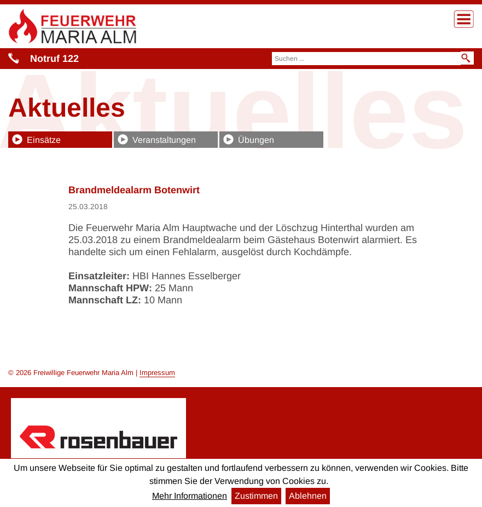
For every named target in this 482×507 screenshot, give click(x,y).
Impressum (157, 372)
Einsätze (44, 140)
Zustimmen (256, 495)
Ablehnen (308, 495)
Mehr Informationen (189, 495)
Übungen (256, 140)
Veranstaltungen (164, 140)
